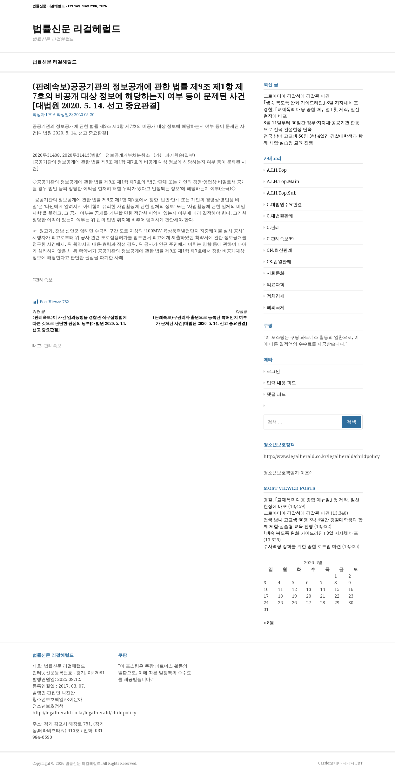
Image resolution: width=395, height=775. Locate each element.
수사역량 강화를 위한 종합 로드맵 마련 (302, 546)
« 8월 (269, 622)
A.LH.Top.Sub (282, 192)
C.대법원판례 (280, 215)
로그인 (273, 371)
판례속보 (53, 345)
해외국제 (276, 307)
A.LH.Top (277, 170)
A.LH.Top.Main (283, 181)
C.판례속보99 (280, 238)
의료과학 (276, 284)
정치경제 (276, 295)
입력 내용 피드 (281, 382)
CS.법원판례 (279, 261)
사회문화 (276, 273)
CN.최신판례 (279, 250)
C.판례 (273, 227)
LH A (51, 114)
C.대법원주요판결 (284, 204)
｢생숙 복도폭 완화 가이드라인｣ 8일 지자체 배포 (311, 102)
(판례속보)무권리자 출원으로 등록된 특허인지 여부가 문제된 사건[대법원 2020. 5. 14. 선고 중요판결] (199, 317)
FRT (359, 763)
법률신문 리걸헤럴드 (76, 28)
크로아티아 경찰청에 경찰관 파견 (297, 96)
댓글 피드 (276, 394)
